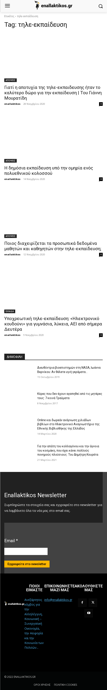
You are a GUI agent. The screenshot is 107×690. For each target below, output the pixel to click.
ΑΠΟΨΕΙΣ (10, 80)
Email (11, 540)
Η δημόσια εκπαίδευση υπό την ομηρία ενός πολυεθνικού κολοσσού (48, 170)
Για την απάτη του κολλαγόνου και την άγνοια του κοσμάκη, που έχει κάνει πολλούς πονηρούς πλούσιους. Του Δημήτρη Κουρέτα (68, 450)
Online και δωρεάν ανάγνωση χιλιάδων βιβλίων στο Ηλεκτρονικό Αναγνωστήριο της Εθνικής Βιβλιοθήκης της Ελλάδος (68, 424)
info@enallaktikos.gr (58, 600)
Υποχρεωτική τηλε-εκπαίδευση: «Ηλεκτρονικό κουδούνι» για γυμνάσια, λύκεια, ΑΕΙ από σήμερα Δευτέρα (53, 324)
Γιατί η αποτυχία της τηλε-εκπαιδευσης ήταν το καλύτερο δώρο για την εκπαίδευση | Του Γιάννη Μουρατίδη (53, 93)
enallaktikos (12, 103)
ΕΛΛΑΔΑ (10, 311)
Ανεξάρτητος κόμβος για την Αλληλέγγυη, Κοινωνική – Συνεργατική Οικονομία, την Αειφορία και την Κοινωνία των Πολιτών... (34, 624)
